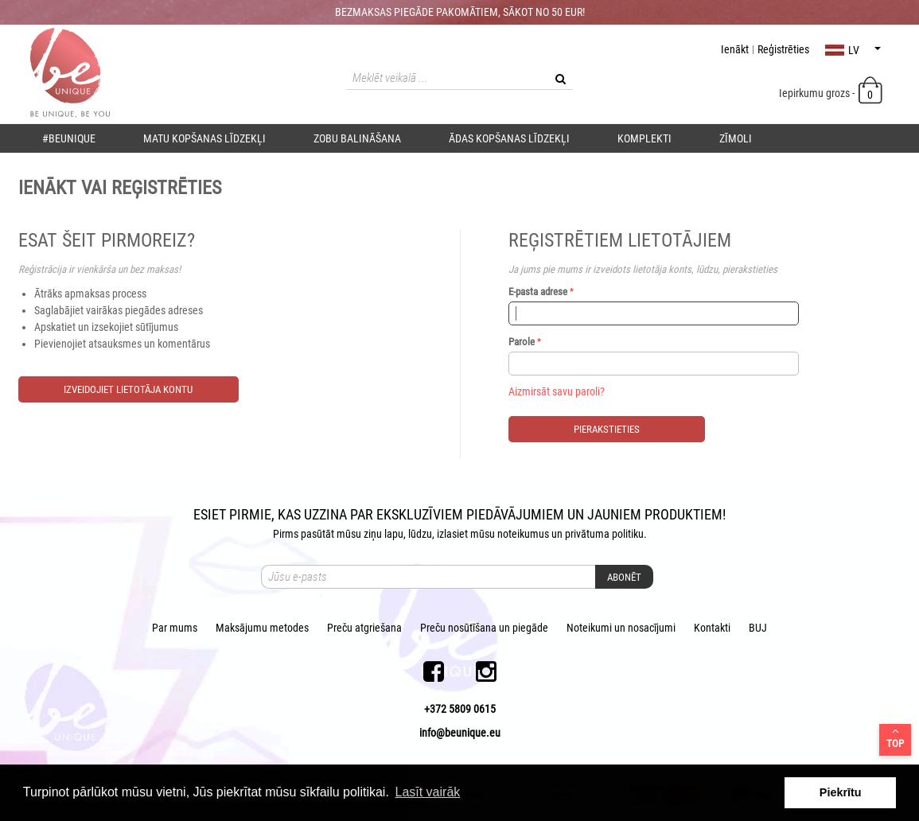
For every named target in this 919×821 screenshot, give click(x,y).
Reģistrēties (783, 49)
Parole (521, 342)
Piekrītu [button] (841, 792)
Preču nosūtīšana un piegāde (484, 627)
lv (853, 50)
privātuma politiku (604, 533)
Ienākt (735, 49)
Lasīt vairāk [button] (427, 792)
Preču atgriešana (364, 627)
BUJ (758, 627)
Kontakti (712, 627)
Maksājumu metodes (262, 627)
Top (895, 737)
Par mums (174, 627)
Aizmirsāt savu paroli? (556, 391)
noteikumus (523, 533)
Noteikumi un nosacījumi (621, 627)
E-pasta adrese (537, 292)
